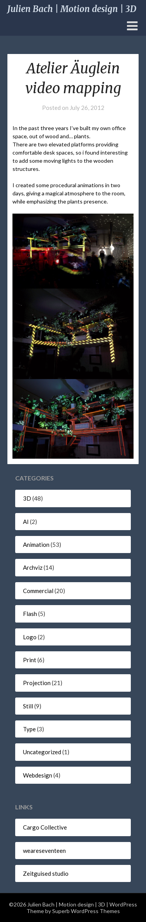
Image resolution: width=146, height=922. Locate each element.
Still (28, 706)
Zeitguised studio (46, 873)
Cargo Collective (45, 827)
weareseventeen (44, 850)
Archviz (32, 567)
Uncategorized (42, 751)
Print (29, 659)
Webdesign (37, 775)
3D (27, 498)
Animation (36, 544)
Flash (30, 613)
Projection (37, 682)
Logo (30, 636)
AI (26, 521)
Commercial (38, 590)
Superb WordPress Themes (86, 911)
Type (29, 728)
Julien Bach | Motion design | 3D (71, 8)
